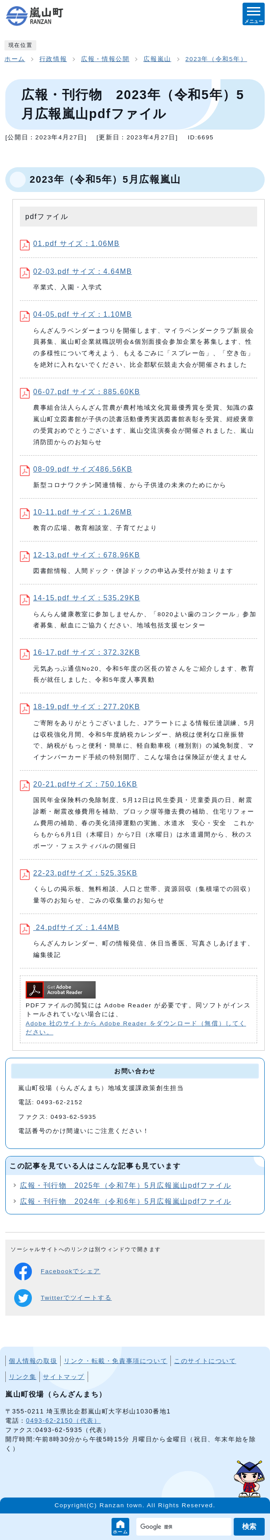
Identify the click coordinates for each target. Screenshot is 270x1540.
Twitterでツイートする (63, 1298)
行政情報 (53, 59)
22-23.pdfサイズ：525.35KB (79, 873)
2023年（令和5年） (216, 59)
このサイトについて (205, 1360)
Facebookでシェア (57, 1271)
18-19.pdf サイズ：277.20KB (80, 706)
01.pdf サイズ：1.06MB (70, 243)
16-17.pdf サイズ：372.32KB (80, 652)
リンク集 (22, 1376)
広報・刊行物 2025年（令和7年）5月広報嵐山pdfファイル (125, 1185)
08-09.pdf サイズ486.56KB (76, 469)
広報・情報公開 (105, 59)
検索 (249, 1526)
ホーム (120, 1531)
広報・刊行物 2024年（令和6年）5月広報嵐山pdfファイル (125, 1201)
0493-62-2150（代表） (63, 1420)
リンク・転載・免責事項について (115, 1360)
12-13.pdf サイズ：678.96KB (80, 555)
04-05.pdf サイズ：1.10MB (76, 314)
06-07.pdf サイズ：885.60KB (80, 392)
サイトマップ (64, 1376)
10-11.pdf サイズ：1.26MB (76, 512)
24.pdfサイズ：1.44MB (70, 927)
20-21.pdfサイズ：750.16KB (79, 784)
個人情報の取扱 (33, 1360)
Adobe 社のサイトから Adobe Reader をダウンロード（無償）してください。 (136, 1028)
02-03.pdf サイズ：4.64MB (76, 271)
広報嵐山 (157, 59)
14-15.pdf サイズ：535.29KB (80, 598)
